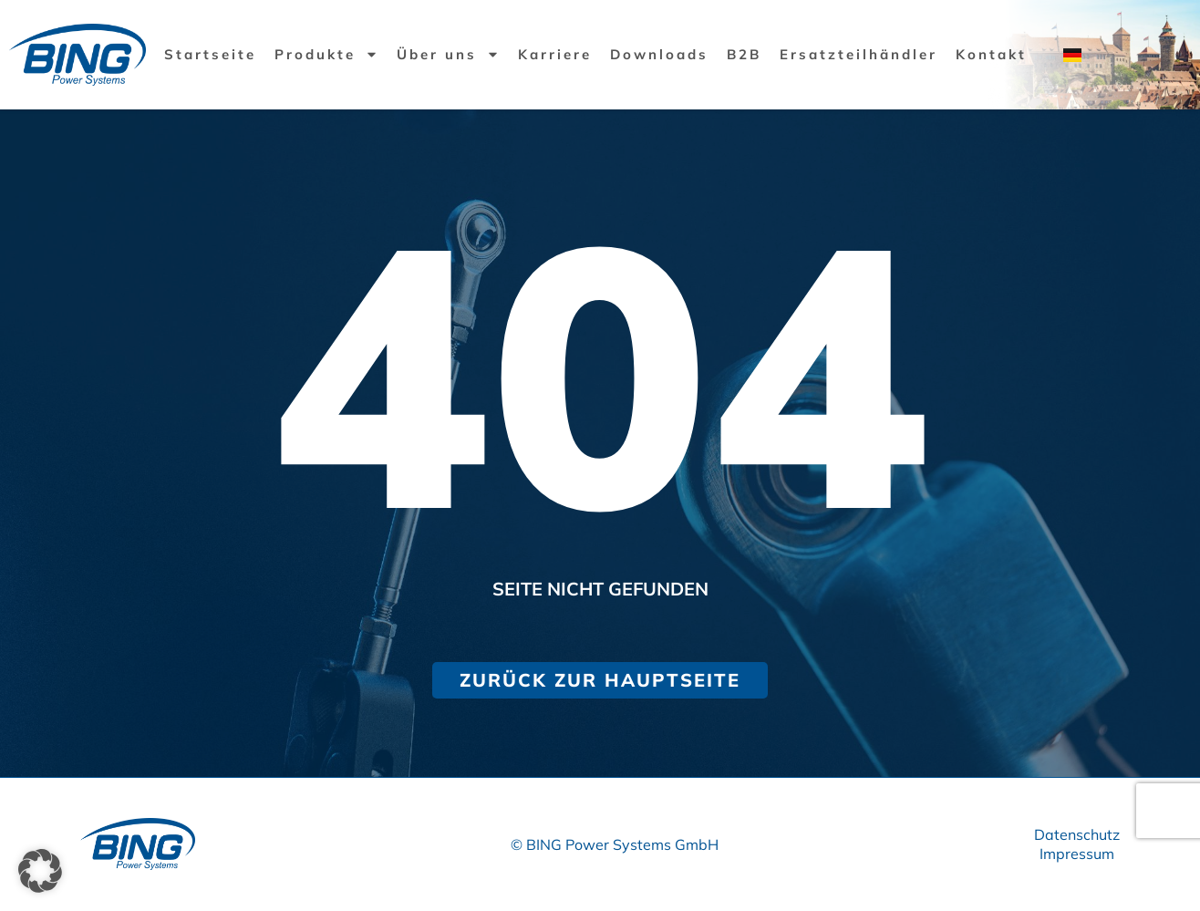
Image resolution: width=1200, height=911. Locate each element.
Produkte (326, 54)
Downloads (659, 54)
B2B (744, 54)
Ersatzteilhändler (858, 54)
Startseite (210, 54)
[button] (40, 871)
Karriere (555, 54)
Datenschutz (1077, 834)
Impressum (1077, 853)
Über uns (448, 54)
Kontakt (991, 54)
